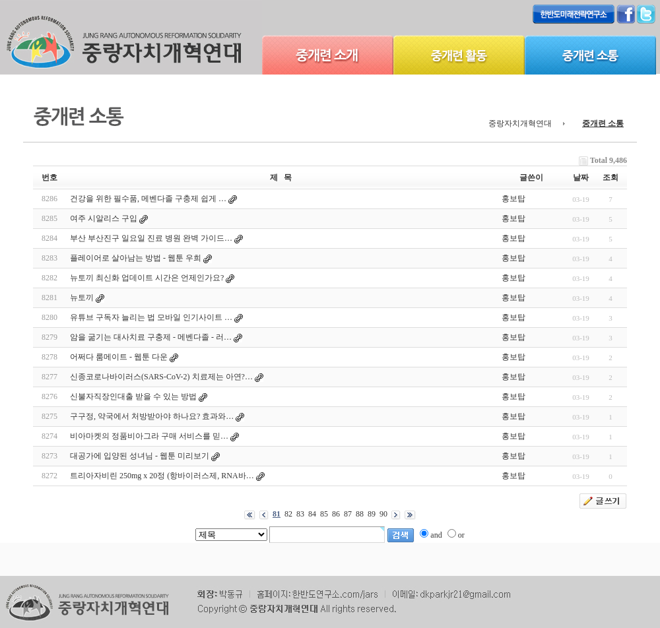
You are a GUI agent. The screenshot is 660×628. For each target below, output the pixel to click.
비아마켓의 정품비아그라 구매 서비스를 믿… (149, 436)
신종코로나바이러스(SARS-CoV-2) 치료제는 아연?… (161, 376)
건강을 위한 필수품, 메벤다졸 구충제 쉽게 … (148, 198)
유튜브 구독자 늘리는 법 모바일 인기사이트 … (151, 317)
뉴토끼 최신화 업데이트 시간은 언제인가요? (147, 277)
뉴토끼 (82, 297)
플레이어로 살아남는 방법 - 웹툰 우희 (135, 258)
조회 (610, 177)
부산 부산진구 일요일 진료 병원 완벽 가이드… (151, 238)
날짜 (581, 177)
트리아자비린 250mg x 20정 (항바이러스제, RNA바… (162, 475)
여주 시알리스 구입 (103, 218)
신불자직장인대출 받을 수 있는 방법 (133, 396)
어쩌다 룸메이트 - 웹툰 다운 (119, 356)
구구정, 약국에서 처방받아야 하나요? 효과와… (152, 416)
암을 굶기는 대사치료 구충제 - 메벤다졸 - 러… (151, 337)
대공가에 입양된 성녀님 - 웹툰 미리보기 (139, 455)
